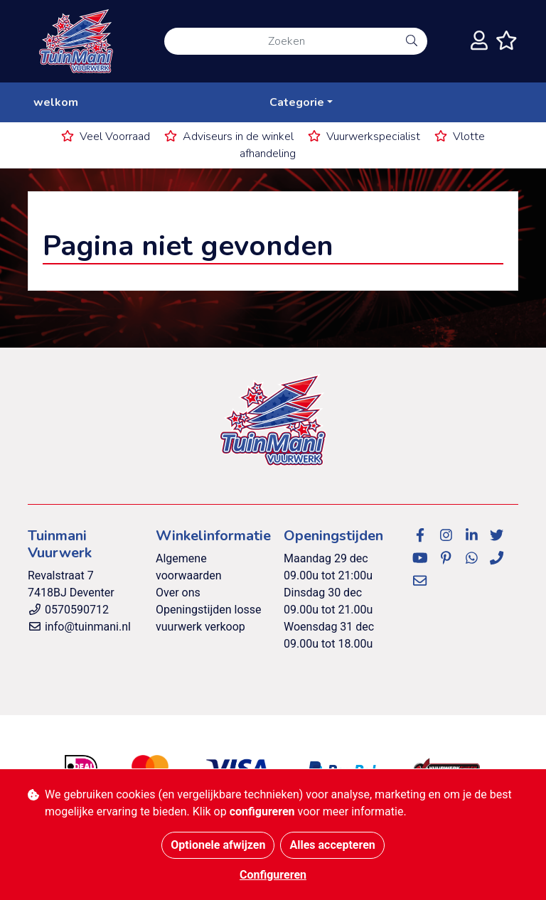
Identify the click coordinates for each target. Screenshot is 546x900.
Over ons (178, 592)
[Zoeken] (280, 41)
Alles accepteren (332, 845)
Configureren (273, 875)
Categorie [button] (296, 102)
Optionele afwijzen (218, 845)
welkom (55, 102)
